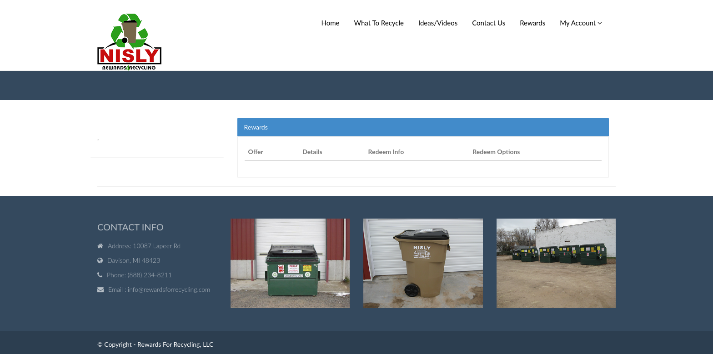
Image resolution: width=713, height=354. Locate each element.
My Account (581, 23)
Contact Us (488, 23)
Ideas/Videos (437, 23)
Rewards (532, 23)
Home (330, 23)
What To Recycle (379, 23)
